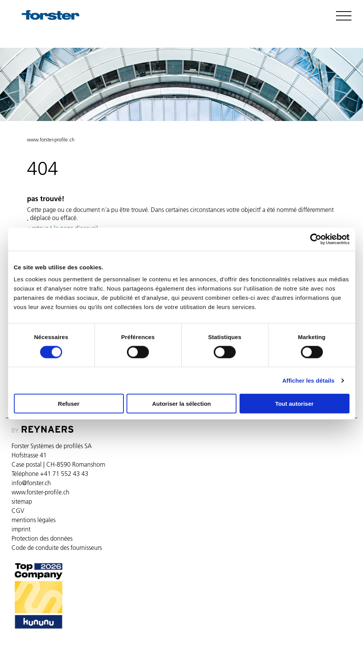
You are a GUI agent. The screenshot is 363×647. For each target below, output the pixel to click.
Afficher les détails (308, 380)
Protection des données (42, 538)
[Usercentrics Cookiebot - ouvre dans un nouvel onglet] (315, 239)
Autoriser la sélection (181, 403)
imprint (21, 529)
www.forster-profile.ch (50, 139)
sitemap (22, 501)
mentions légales (34, 520)
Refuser (68, 403)
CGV (18, 510)
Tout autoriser (294, 403)
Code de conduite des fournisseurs (57, 547)
